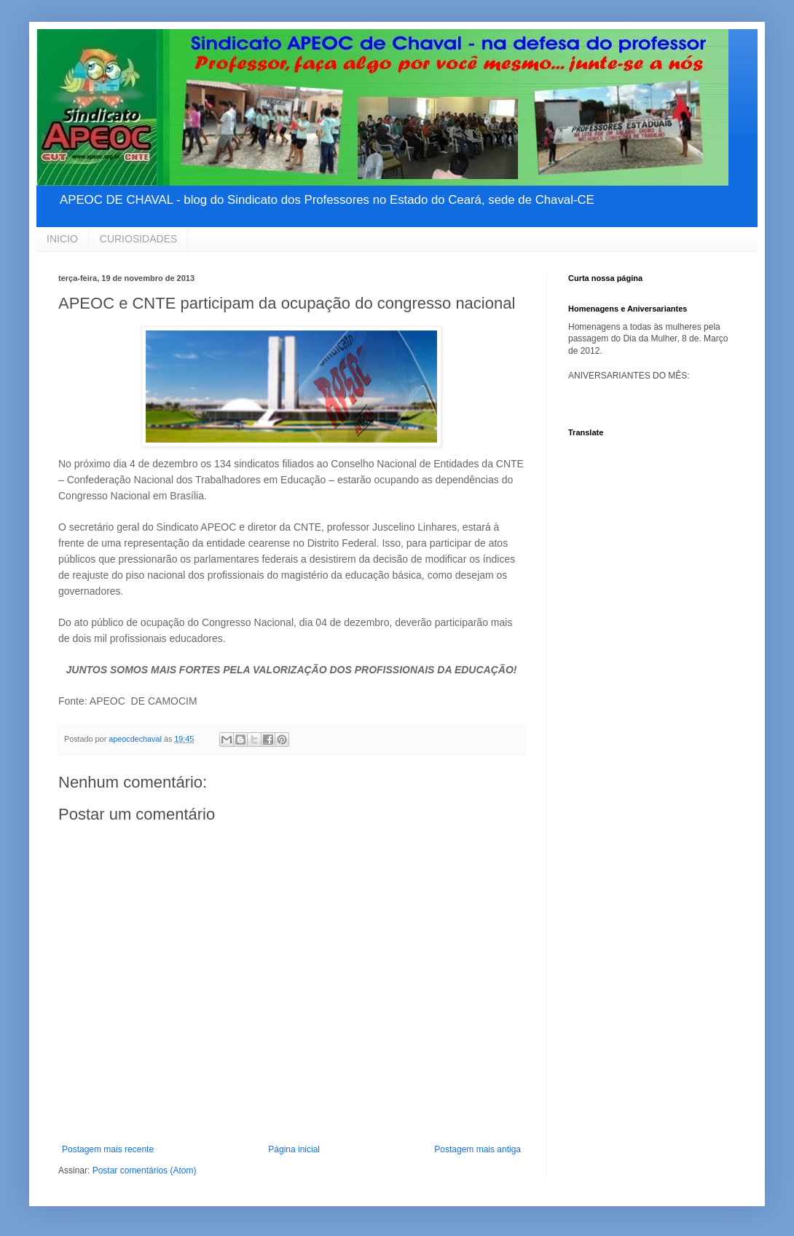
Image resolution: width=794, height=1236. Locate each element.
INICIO (62, 239)
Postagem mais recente (108, 1149)
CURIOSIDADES (139, 239)
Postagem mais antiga (477, 1149)
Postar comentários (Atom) (145, 1170)
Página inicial (294, 1149)
